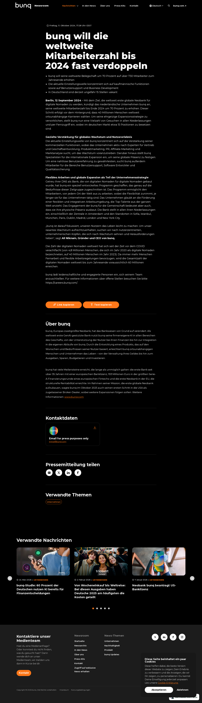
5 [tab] (109, 610)
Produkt (108, 650)
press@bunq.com (57, 441)
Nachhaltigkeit (112, 645)
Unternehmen (54, 502)
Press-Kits (119, 5)
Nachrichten (68, 5)
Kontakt (134, 5)
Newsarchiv (80, 645)
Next (192, 579)
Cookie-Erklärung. (168, 682)
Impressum (64, 690)
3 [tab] (101, 610)
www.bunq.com (74, 396)
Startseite (79, 641)
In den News (89, 5)
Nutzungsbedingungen (80, 690)
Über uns (105, 5)
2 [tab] (97, 610)
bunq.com (178, 5)
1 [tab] (93, 610)
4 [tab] (105, 610)
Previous (10, 579)
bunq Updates (111, 654)
